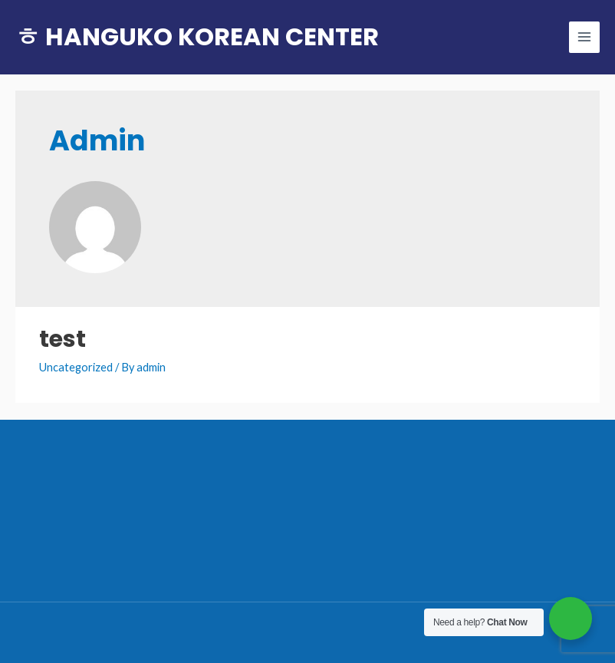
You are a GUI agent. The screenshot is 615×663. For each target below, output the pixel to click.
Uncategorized (76, 367)
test (62, 339)
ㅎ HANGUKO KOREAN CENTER (197, 36)
